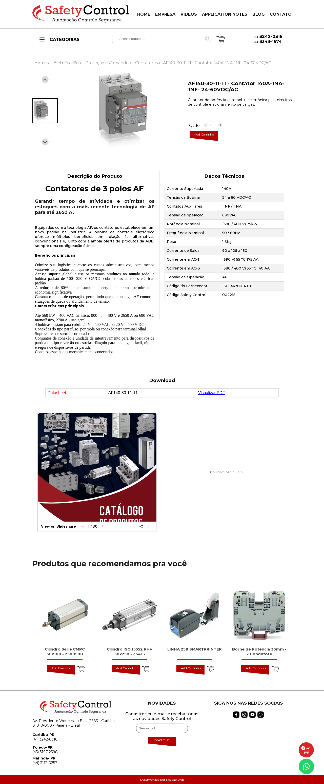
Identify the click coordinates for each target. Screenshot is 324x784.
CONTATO (281, 14)
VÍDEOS (188, 14)
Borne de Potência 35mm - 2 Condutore (259, 651)
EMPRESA (165, 14)
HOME (143, 14)
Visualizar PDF (211, 393)
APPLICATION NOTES (224, 14)
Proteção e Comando (107, 62)
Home (40, 62)
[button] (45, 110)
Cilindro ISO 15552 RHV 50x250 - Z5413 (129, 651)
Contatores (146, 62)
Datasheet (57, 393)
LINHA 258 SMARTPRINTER (194, 649)
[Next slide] (45, 142)
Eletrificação (66, 62)
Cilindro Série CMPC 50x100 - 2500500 (65, 651)
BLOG (258, 14)
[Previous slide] (45, 79)
